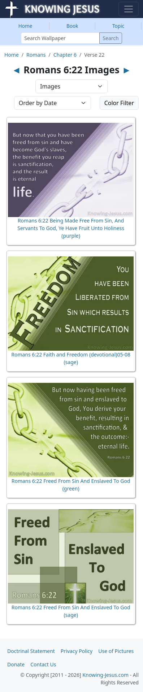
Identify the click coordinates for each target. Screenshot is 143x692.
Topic (118, 25)
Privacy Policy (76, 651)
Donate (16, 664)
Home (25, 25)
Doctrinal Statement (31, 651)
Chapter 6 (65, 54)
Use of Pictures (116, 651)
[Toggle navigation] (128, 9)
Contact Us (43, 664)
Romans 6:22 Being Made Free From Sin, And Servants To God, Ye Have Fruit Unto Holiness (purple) (70, 228)
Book (72, 25)
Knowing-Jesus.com (105, 674)
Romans (36, 54)
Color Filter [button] (119, 103)
